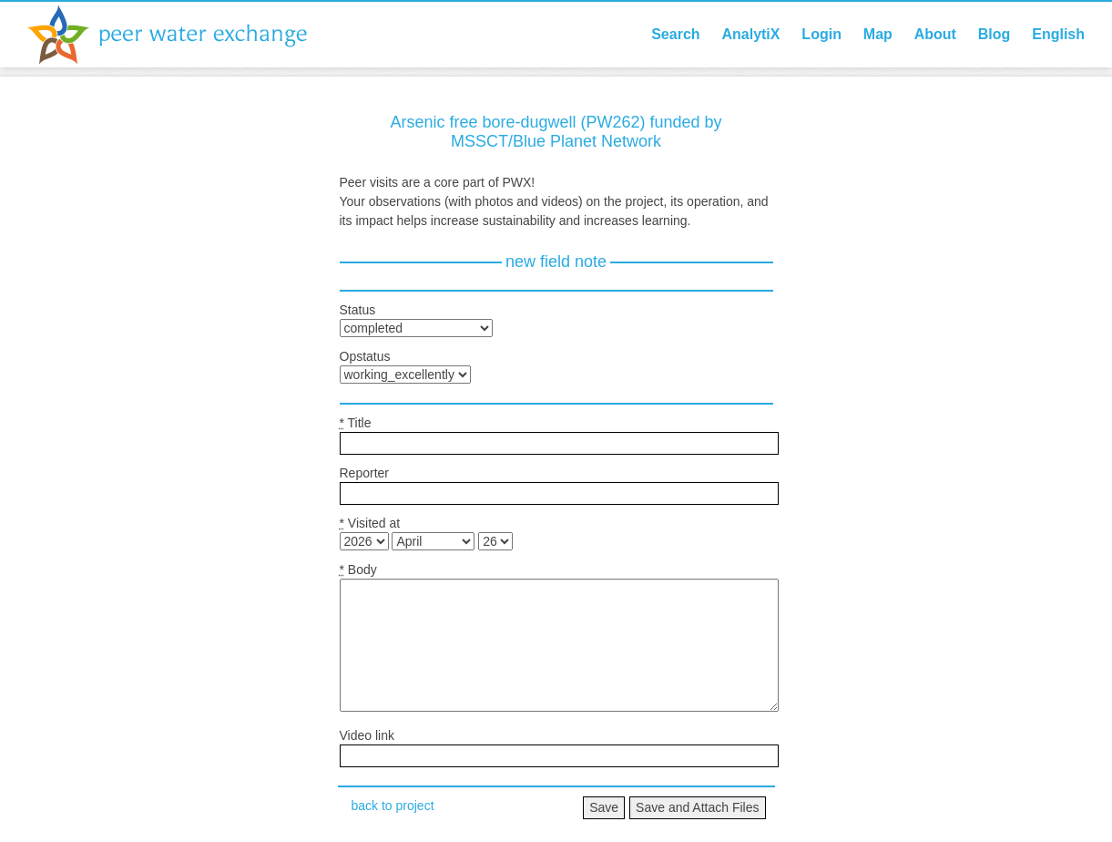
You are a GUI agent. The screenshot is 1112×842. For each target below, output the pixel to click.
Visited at (370, 523)
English (1058, 34)
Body (358, 569)
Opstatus (365, 356)
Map (878, 34)
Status (358, 310)
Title (356, 423)
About (935, 34)
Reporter (364, 473)
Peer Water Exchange (182, 34)
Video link (367, 735)
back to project (393, 805)
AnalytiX (750, 34)
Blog (994, 34)
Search (675, 34)
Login (821, 34)
